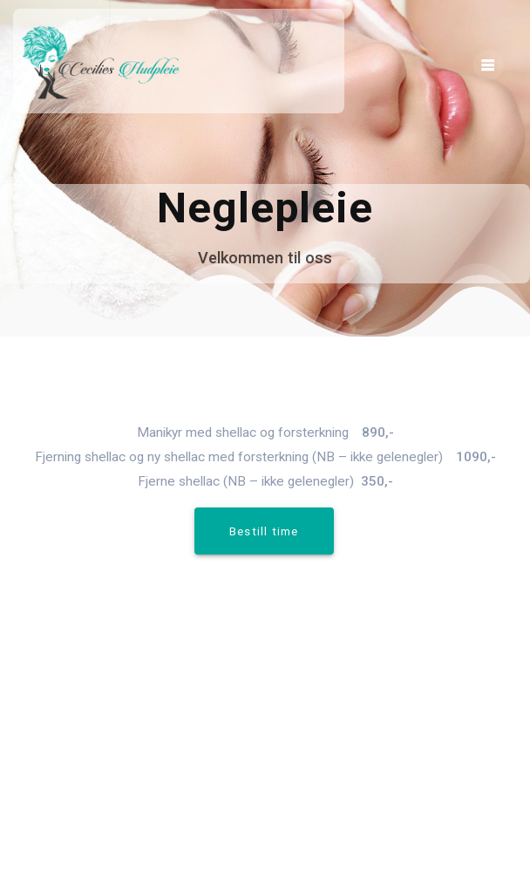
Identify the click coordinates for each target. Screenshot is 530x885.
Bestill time (264, 531)
